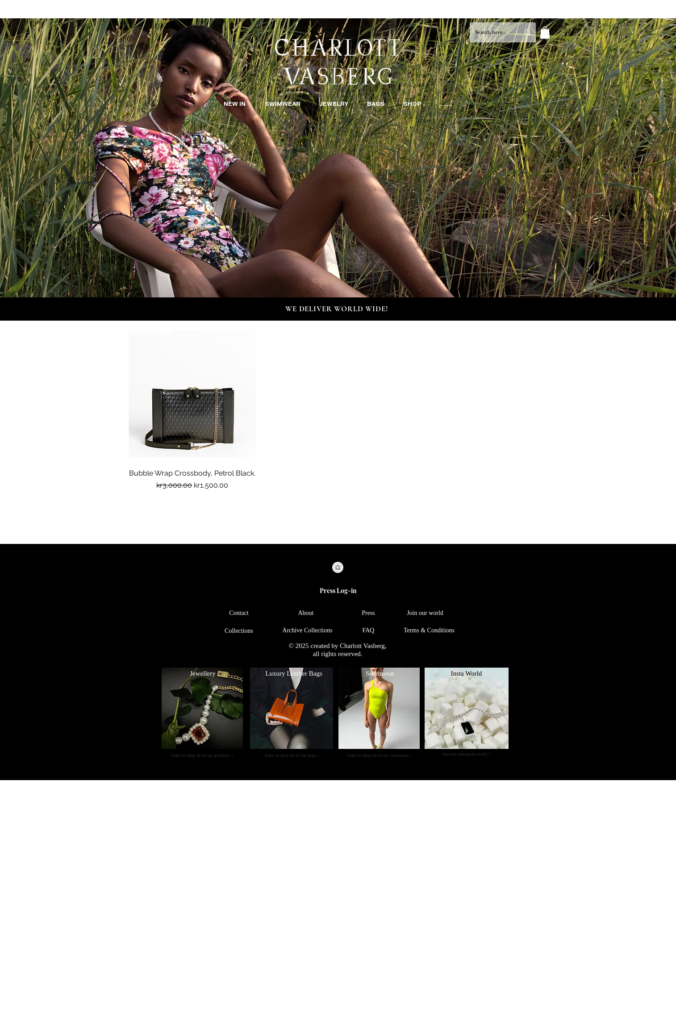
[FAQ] (368, 630)
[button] (545, 32)
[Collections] (239, 631)
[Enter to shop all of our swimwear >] (379, 755)
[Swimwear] (380, 674)
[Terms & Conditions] (429, 630)
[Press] (368, 613)
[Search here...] (490, 32)
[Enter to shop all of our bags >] (292, 755)
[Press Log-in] (338, 590)
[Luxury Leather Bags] (294, 674)
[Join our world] (425, 613)
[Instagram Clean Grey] (337, 567)
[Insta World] (466, 674)
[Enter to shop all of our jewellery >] (202, 755)
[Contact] (239, 613)
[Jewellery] (202, 674)
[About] (306, 613)
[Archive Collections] (307, 630)
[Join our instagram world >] (466, 754)
